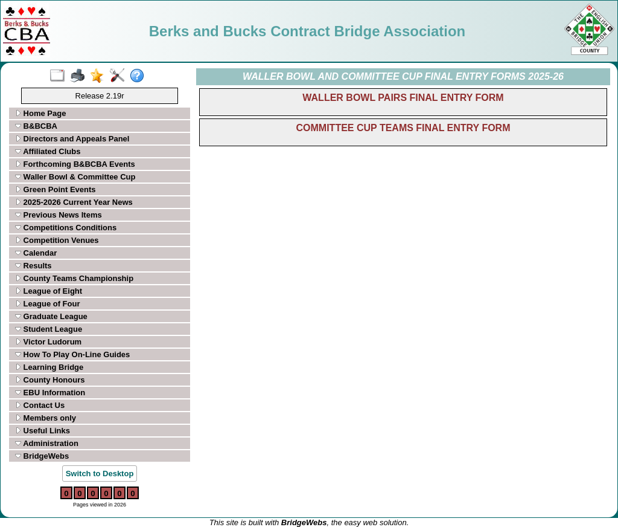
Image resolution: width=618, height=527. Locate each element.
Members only (45, 417)
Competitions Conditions (65, 227)
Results (33, 265)
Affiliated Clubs (47, 151)
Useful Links (42, 430)
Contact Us (40, 405)
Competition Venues (57, 240)
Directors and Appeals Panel (72, 138)
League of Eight (48, 291)
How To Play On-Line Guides (72, 354)
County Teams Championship (74, 278)
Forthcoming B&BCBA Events (75, 164)
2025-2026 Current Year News (74, 202)
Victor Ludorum (48, 341)
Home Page (40, 113)
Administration (46, 443)
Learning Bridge (49, 367)
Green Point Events (55, 189)
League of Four (47, 303)
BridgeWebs (42, 456)
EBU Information (50, 392)
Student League (48, 329)
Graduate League (51, 316)
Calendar (36, 252)
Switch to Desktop (100, 473)
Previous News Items (58, 214)
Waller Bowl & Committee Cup (75, 176)
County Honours (49, 379)
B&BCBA (36, 126)
